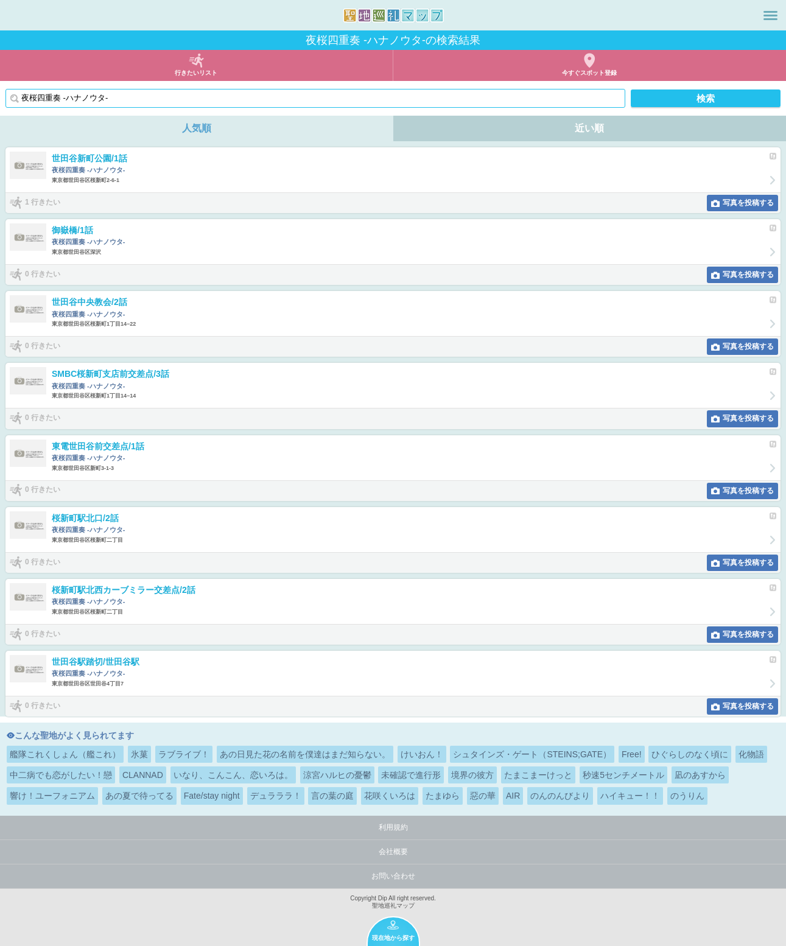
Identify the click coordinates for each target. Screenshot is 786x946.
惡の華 (483, 796)
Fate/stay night (212, 796)
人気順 (196, 128)
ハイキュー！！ (630, 796)
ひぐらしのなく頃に (689, 754)
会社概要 (393, 851)
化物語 (751, 754)
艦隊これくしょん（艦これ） (65, 754)
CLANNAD (142, 775)
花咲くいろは (389, 796)
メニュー (770, 15)
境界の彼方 (472, 775)
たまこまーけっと (538, 775)
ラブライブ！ (183, 754)
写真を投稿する (748, 202)
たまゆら (443, 796)
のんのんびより (560, 796)
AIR (513, 796)
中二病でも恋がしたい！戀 (61, 775)
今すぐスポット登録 (589, 72)
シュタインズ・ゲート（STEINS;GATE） (532, 754)
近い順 (589, 128)
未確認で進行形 (411, 775)
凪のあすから (700, 775)
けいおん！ (422, 754)
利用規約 (393, 827)
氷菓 (139, 754)
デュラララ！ (275, 796)
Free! (632, 754)
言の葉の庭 (332, 796)
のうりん (687, 796)
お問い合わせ (393, 876)
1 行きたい (42, 202)
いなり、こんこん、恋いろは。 (233, 775)
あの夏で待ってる (139, 796)
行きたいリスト (196, 72)
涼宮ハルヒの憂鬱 (337, 775)
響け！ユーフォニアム (52, 796)
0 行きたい (42, 274)
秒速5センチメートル (623, 775)
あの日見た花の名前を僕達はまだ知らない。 (305, 754)
